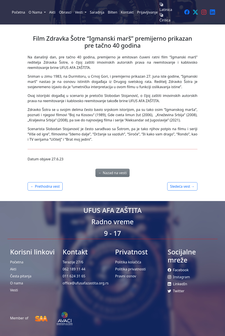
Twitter (176, 291)
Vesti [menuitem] (79, 12)
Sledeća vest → (182, 186)
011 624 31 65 (74, 276)
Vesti (14, 290)
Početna (16, 262)
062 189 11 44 (74, 269)
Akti (13, 269)
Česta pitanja (20, 276)
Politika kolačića (128, 262)
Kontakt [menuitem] (127, 12)
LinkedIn (177, 284)
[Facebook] (186, 12)
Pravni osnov (125, 276)
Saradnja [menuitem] (97, 12)
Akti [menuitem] (52, 12)
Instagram (179, 277)
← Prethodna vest (45, 186)
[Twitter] (195, 12)
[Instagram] (203, 12)
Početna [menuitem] (18, 12)
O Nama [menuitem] (36, 12)
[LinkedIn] (212, 12)
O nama (16, 283)
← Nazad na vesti (112, 172)
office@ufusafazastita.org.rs (86, 283)
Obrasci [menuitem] (65, 12)
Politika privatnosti (130, 269)
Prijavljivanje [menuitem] (147, 12)
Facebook (178, 270)
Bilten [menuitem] (112, 12)
